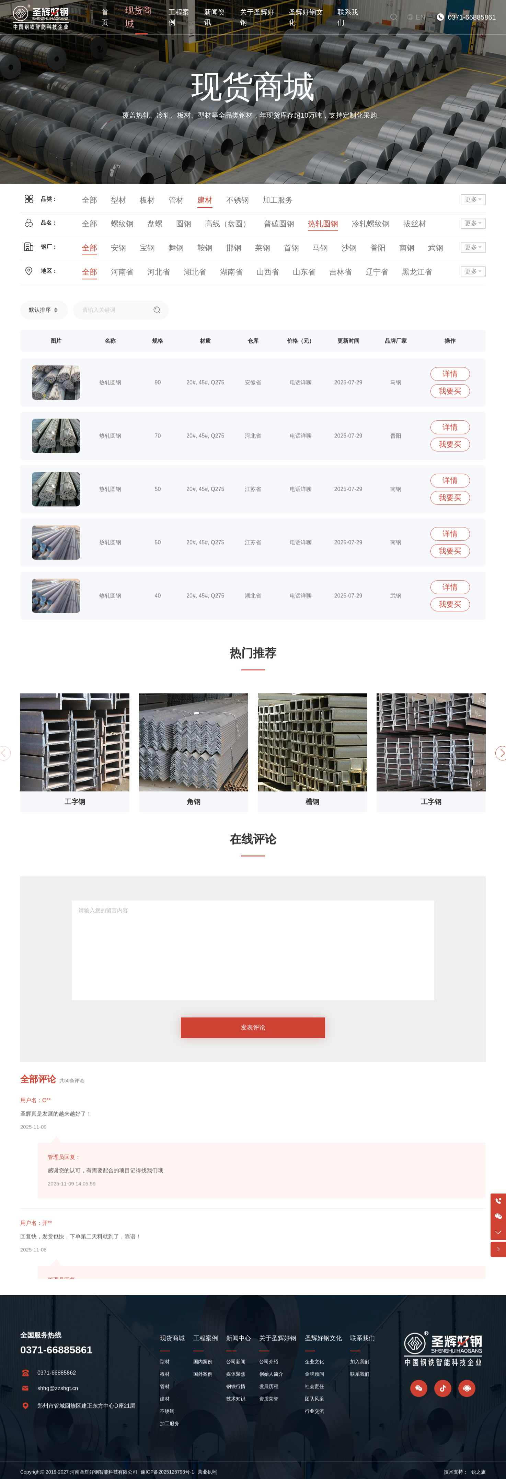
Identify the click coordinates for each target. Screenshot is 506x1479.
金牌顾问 (314, 1442)
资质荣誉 (268, 1467)
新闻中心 (238, 1406)
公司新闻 (235, 1430)
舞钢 (161, 244)
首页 (105, 17)
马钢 (285, 244)
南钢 (359, 244)
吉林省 (296, 277)
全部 (87, 199)
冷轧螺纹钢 (318, 220)
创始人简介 (271, 1442)
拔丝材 (354, 220)
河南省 (115, 277)
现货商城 (136, 17)
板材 (136, 199)
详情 (450, 563)
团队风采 (314, 1467)
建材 (186, 199)
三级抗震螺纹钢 (395, 220)
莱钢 (235, 244)
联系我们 (348, 17)
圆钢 (167, 220)
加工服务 (247, 199)
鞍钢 (186, 244)
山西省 (236, 277)
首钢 (260, 244)
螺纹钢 (115, 220)
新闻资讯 (210, 17)
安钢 (112, 244)
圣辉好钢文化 (305, 17)
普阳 (334, 244)
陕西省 (392, 277)
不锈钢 (214, 199)
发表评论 (253, 1161)
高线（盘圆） (202, 220)
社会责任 (314, 1454)
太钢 (433, 244)
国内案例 (202, 1430)
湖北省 (175, 277)
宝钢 (136, 244)
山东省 (266, 277)
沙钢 (309, 244)
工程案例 (173, 17)
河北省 (145, 277)
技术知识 (235, 1467)
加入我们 (359, 1430)
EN (421, 17)
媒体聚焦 (235, 1442)
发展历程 (268, 1454)
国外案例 (202, 1442)
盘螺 (142, 220)
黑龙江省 (359, 277)
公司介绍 (268, 1430)
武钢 (384, 244)
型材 (112, 199)
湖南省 (205, 277)
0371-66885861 (472, 17)
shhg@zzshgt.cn (57, 1456)
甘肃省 (422, 277)
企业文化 (314, 1430)
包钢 (408, 244)
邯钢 (211, 244)
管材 (161, 199)
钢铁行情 (235, 1454)
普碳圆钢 (244, 220)
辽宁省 (326, 277)
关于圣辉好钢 (254, 17)
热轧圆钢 (280, 220)
